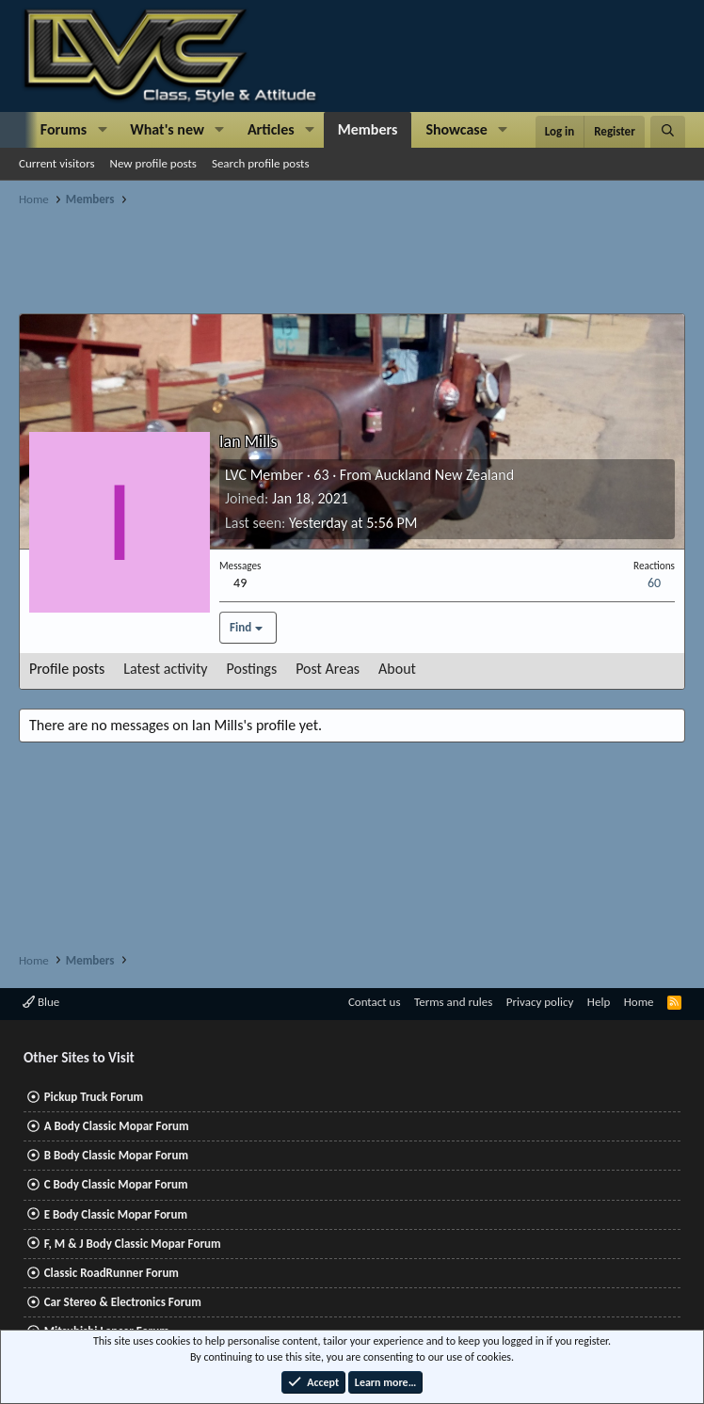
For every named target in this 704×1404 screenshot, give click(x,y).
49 (240, 583)
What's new (167, 129)
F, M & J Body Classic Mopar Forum (132, 1243)
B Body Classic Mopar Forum (116, 1155)
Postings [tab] (252, 669)
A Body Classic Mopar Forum (116, 1126)
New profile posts (153, 163)
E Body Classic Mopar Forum (115, 1214)
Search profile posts (261, 163)
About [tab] (397, 669)
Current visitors (57, 163)
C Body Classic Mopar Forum (116, 1184)
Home (639, 1002)
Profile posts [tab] (66, 669)
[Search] (667, 132)
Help (598, 1002)
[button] (102, 130)
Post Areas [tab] (328, 669)
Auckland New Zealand (444, 475)
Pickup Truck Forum (93, 1097)
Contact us (374, 1002)
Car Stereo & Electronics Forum (122, 1302)
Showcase (456, 129)
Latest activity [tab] (165, 669)
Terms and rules (453, 1002)
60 (654, 583)
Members (368, 129)
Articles (271, 129)
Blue (41, 1002)
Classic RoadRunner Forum (111, 1273)
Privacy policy (540, 1002)
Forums (63, 129)
